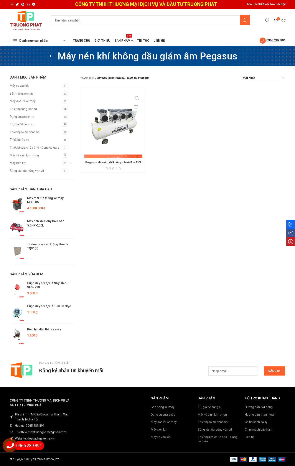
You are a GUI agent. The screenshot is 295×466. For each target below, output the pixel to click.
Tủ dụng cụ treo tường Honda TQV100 (47, 246)
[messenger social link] (290, 233)
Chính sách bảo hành (259, 429)
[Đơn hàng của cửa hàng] (263, 78)
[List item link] (42, 425)
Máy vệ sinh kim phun (24, 155)
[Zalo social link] (290, 224)
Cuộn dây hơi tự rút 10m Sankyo (49, 306)
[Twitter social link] (17, 4)
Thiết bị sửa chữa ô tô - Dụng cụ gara (34, 147)
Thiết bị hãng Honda (23, 109)
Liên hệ (249, 437)
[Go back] (52, 56)
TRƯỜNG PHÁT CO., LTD (46, 459)
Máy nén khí (18, 163)
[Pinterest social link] (23, 4)
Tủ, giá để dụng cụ (22, 124)
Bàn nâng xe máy (21, 93)
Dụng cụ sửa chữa (22, 116)
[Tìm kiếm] (150, 20)
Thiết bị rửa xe (19, 139)
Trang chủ (87, 78)
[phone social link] (290, 241)
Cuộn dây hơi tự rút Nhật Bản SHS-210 (46, 285)
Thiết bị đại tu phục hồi (25, 132)
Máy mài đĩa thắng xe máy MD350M (45, 200)
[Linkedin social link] (28, 4)
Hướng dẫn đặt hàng (259, 407)
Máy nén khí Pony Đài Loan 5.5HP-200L (45, 223)
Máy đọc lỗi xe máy (23, 101)
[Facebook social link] (12, 4)
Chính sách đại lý (256, 422)
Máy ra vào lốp (20, 85)
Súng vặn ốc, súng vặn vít (27, 170)
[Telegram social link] (33, 4)
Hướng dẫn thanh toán (260, 414)
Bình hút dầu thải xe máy (44, 329)
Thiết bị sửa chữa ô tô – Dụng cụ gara (217, 439)
